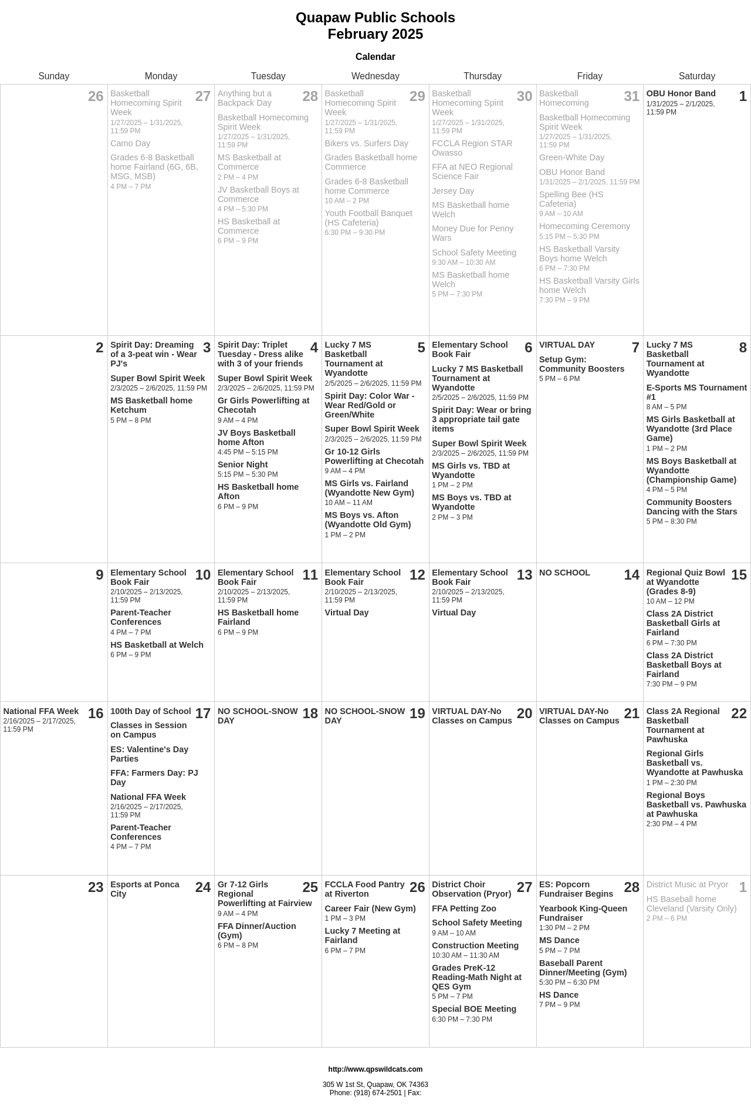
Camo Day (130, 143)
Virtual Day (347, 612)
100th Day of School (150, 711)
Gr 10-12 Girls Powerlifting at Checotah (374, 456)
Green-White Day (571, 157)
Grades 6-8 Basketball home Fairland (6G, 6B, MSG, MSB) (154, 167)
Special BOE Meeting (474, 1009)
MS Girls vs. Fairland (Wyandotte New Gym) (369, 488)
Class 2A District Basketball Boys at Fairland (684, 665)
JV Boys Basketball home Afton (257, 437)
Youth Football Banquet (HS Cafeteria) (368, 217)
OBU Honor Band (572, 172)
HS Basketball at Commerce (249, 226)
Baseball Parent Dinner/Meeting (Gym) (583, 967)
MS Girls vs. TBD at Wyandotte (471, 470)
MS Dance (559, 940)
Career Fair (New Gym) (370, 908)
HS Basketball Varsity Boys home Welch (579, 253)
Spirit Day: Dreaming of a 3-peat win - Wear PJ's (153, 354)
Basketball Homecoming (564, 98)
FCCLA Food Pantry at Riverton (365, 889)
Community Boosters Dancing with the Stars (692, 506)
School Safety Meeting (474, 252)
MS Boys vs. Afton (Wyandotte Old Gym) (368, 519)
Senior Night (243, 464)
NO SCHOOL (564, 572)
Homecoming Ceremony (584, 226)
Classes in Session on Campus (148, 730)
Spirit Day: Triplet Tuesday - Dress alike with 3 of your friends (260, 354)
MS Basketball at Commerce (249, 162)
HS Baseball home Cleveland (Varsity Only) (692, 903)
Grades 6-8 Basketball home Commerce (366, 186)
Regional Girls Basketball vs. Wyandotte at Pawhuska (695, 763)
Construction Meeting (475, 945)
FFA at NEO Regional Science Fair (472, 171)
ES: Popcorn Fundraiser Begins (576, 889)
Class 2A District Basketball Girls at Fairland (683, 623)
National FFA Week (41, 711)
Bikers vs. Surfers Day (366, 143)
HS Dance (559, 994)
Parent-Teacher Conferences (140, 617)
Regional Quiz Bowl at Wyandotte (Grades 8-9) (686, 582)
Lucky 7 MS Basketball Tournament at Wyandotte (354, 359)
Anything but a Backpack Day (245, 98)
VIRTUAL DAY (567, 344)
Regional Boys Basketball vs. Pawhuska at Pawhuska (696, 804)
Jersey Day (453, 191)
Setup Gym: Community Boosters (582, 364)
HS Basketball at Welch (157, 644)
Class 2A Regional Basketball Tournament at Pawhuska (683, 725)
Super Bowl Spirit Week (157, 378)
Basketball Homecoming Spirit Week (146, 103)
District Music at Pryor (688, 884)
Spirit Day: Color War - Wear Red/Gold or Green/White (370, 405)
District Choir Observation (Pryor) (471, 889)
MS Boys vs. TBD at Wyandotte (471, 502)
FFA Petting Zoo (464, 908)
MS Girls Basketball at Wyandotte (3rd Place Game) (691, 429)
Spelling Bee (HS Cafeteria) (571, 199)
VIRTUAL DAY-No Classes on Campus (472, 715)
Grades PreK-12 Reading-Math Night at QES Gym (477, 977)
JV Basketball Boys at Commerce (258, 194)
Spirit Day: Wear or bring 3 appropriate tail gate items (481, 419)
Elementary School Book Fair (470, 349)
